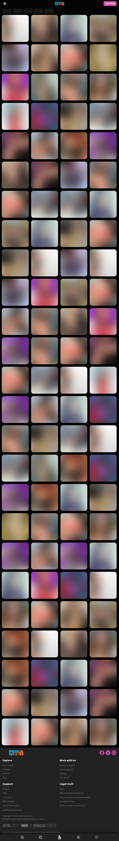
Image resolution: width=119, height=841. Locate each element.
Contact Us (7, 795)
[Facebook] (102, 750)
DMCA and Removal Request (72, 791)
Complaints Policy (67, 799)
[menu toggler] (4, 4)
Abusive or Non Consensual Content (75, 795)
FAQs (5, 791)
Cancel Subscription (11, 803)
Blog (4, 775)
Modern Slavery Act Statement (72, 803)
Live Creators (8, 762)
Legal (62, 786)
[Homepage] (59, 3)
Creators (6, 767)
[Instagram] (114, 750)
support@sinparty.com (12, 808)
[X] (108, 750)
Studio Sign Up (66, 775)
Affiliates (63, 771)
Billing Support (8, 799)
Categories (7, 771)
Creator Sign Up (66, 767)
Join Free (110, 4)
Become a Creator (67, 762)
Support (6, 786)
